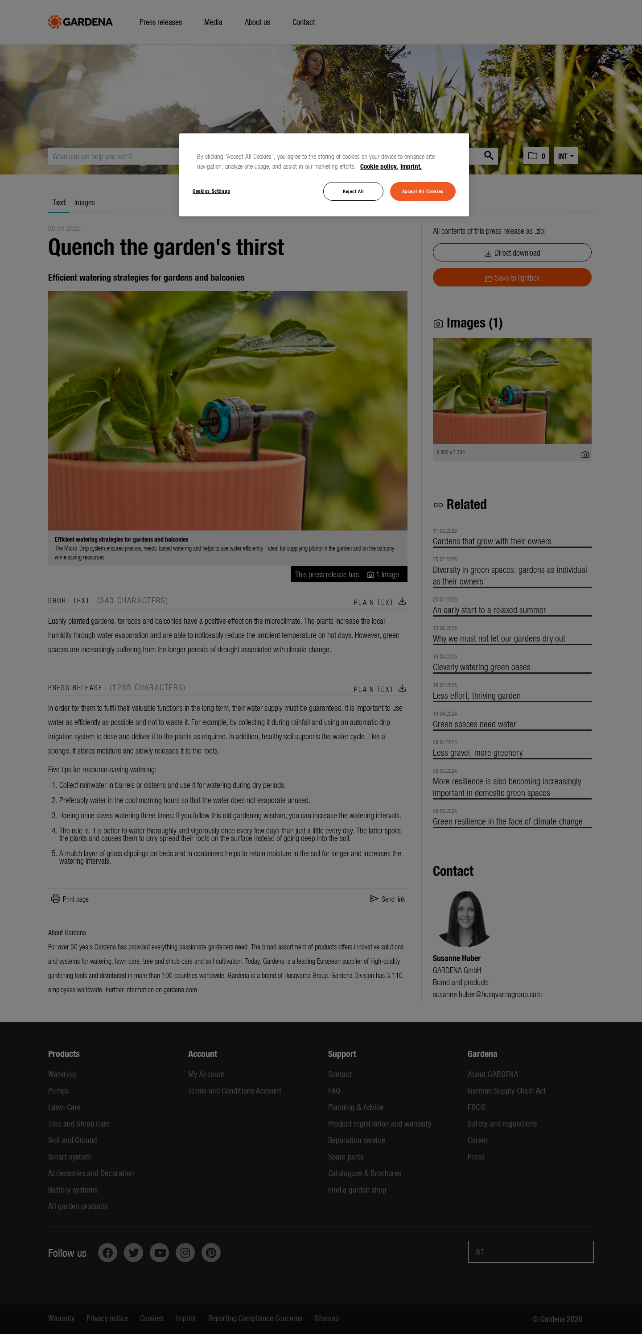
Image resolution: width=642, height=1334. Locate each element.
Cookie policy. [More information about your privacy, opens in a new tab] (379, 166)
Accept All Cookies (423, 191)
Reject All (353, 191)
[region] (324, 174)
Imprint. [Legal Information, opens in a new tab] (411, 166)
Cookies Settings (211, 190)
